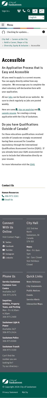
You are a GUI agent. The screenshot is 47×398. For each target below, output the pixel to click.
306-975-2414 (9, 332)
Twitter (8, 242)
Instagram (10, 254)
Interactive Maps (35, 304)
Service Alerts (33, 299)
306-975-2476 (9, 295)
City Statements (34, 286)
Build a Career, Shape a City (16, 42)
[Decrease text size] (41, 11)
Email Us (7, 200)
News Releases (34, 282)
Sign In (5, 11)
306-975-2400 (9, 317)
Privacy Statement (10, 392)
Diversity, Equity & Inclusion (16, 46)
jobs (11, 97)
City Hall (5, 39)
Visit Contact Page (11, 237)
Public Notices (33, 291)
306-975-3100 (9, 350)
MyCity (25, 392)
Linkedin (9, 258)
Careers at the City (20, 39)
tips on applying (25, 110)
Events (30, 295)
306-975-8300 (9, 341)
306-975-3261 (12, 196)
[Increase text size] (35, 11)
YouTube (9, 250)
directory (13, 366)
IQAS (32, 164)
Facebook (10, 246)
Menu (10, 25)
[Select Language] (36, 17)
